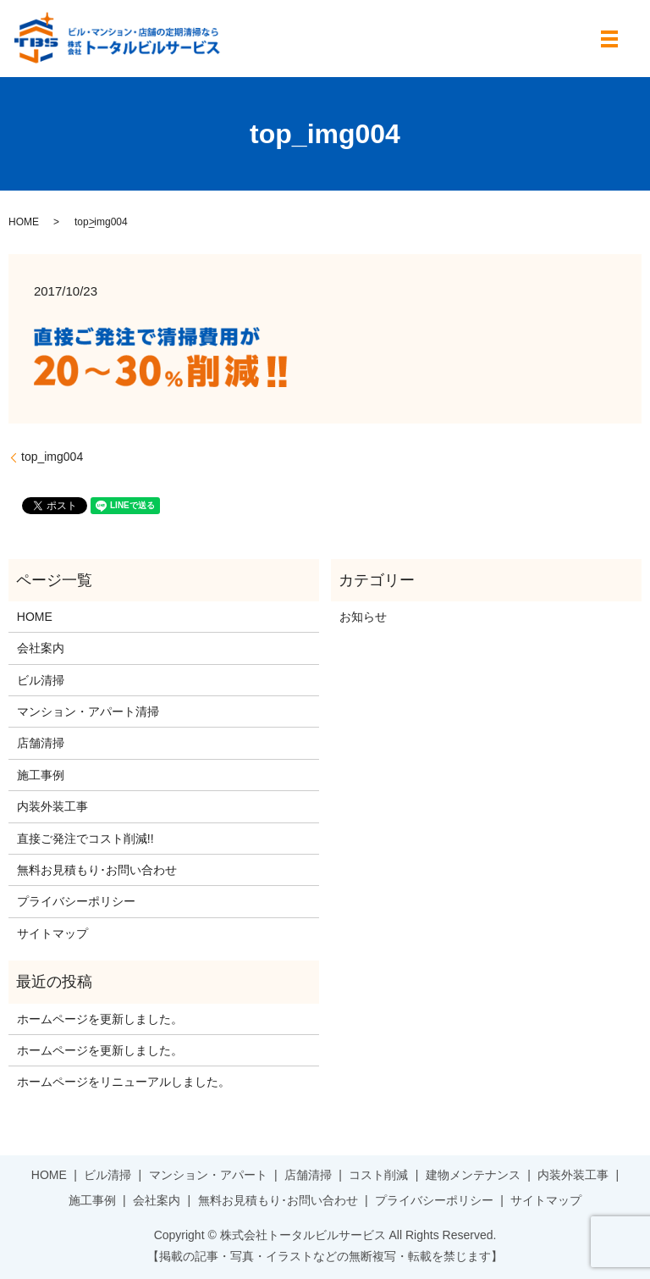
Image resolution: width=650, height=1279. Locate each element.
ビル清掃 (40, 680)
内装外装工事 (52, 806)
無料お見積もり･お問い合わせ (97, 870)
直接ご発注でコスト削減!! (85, 838)
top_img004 (52, 456)
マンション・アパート (208, 1175)
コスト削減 (378, 1175)
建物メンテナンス (473, 1175)
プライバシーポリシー (76, 901)
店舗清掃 (40, 743)
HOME (23, 222)
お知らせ (363, 616)
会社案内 (40, 648)
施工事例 (40, 775)
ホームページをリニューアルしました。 (123, 1081)
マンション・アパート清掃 (88, 711)
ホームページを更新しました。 (100, 1019)
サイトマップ (52, 933)
